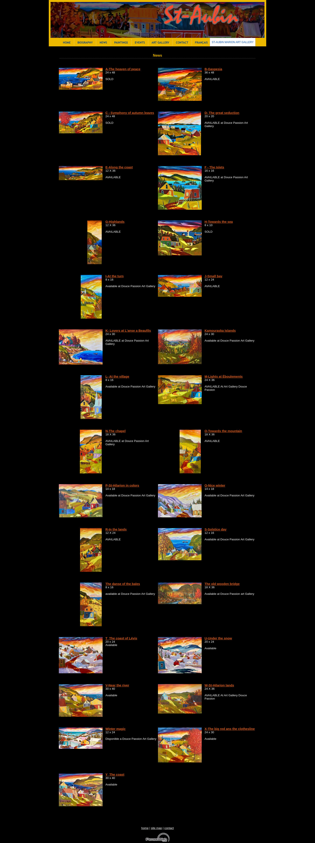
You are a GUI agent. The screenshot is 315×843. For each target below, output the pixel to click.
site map (156, 828)
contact (169, 828)
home (145, 828)
